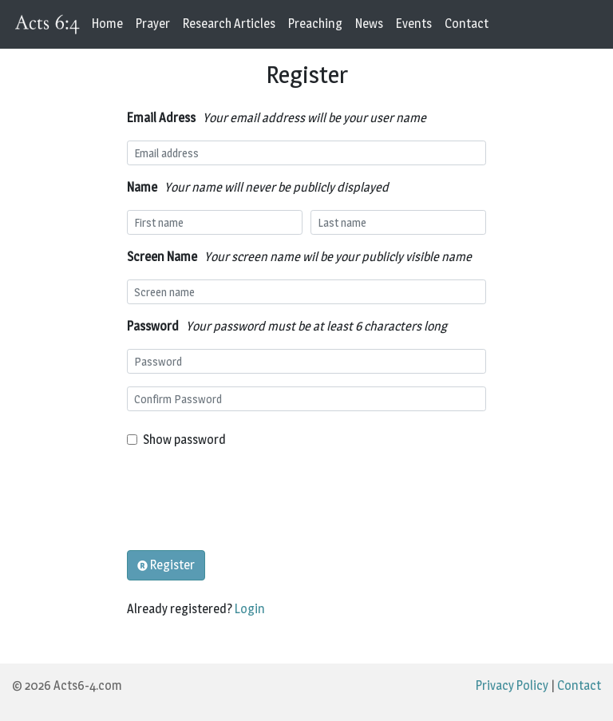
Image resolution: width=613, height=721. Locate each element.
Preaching (315, 23)
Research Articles (229, 23)
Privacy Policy (512, 685)
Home (107, 23)
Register (166, 564)
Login (250, 608)
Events (414, 23)
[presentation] (248, 500)
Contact (466, 23)
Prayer (153, 23)
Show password (184, 439)
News (369, 23)
